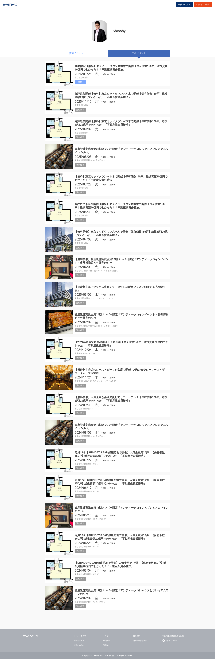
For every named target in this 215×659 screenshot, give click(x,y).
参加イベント (76, 53)
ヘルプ (106, 636)
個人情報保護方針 (140, 641)
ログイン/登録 (203, 6)
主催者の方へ (184, 6)
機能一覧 (106, 641)
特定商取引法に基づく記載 (173, 636)
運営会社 (106, 645)
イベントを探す (80, 636)
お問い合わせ (79, 645)
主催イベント (139, 53)
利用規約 (136, 636)
